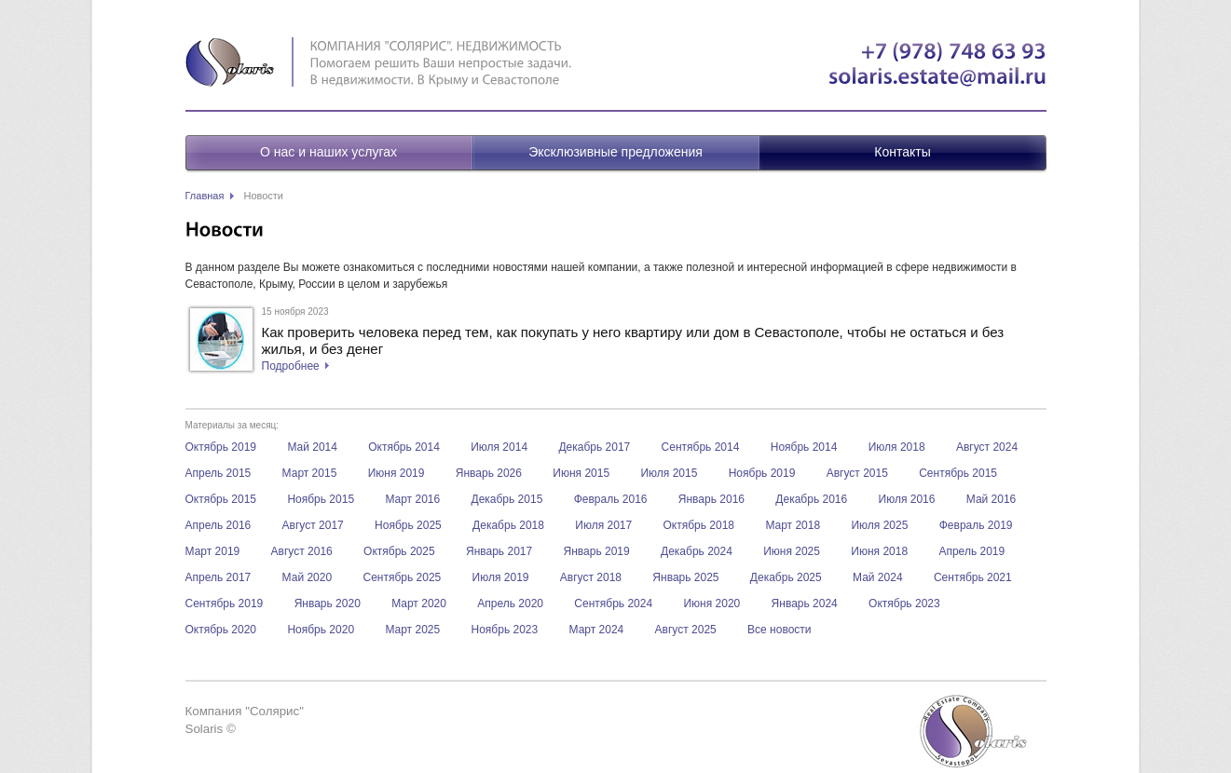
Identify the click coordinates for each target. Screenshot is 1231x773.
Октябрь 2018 (699, 525)
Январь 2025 (685, 577)
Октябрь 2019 (221, 447)
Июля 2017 (603, 525)
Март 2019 (212, 551)
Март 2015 (309, 473)
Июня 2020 (711, 603)
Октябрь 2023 (904, 603)
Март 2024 (596, 629)
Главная (205, 195)
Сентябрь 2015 (958, 473)
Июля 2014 (499, 447)
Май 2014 (312, 447)
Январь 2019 (597, 551)
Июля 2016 (907, 499)
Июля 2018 (897, 447)
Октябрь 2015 (221, 499)
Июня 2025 (791, 551)
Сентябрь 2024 (613, 603)
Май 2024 (878, 577)
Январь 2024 (805, 603)
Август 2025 (686, 629)
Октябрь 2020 (221, 629)
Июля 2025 (879, 525)
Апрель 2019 (971, 551)
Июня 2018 (879, 551)
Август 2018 (591, 577)
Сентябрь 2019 (224, 603)
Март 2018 (792, 525)
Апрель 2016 (218, 525)
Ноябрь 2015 (320, 499)
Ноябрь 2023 (505, 629)
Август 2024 (987, 447)
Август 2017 (313, 525)
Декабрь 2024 (696, 551)
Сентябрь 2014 (701, 447)
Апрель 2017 (218, 577)
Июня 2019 (396, 473)
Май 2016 (991, 499)
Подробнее (291, 366)
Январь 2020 (327, 603)
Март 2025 (412, 629)
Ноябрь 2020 (320, 629)
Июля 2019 (500, 577)
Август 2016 (302, 551)
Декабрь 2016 (811, 499)
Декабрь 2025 (786, 577)
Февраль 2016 (611, 499)
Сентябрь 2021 (973, 577)
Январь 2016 (711, 499)
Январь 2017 (499, 551)
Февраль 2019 (976, 525)
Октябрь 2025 (399, 551)
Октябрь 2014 (404, 447)
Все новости (779, 629)
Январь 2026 (489, 473)
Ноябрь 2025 (408, 525)
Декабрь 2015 (507, 499)
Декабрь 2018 (508, 525)
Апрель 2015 (218, 473)
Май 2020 (307, 577)
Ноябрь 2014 (804, 447)
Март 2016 (412, 499)
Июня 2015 (581, 473)
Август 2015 (857, 473)
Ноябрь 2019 (762, 473)
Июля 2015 (668, 473)
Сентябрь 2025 (401, 577)
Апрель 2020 (510, 603)
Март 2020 (418, 603)
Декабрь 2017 (594, 447)
